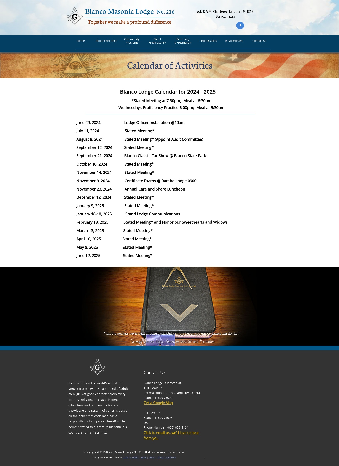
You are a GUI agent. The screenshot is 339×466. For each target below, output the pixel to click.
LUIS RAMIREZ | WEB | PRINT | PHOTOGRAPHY (149, 457)
